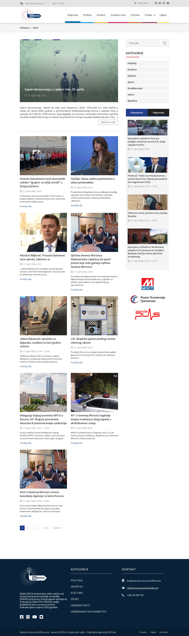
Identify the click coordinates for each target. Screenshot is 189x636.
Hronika (135, 14)
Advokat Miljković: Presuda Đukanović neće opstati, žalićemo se (42, 257)
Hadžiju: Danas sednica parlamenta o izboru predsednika (93, 180)
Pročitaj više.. (26, 206)
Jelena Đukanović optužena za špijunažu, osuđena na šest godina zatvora (40, 342)
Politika (87, 14)
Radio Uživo (143, 3)
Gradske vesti (118, 14)
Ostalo (148, 14)
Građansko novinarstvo (88, 611)
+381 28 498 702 (135, 595)
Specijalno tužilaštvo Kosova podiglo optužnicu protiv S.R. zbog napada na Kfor (146, 141)
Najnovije (72, 14)
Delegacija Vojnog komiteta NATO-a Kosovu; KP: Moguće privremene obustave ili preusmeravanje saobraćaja (43, 419)
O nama (143, 632)
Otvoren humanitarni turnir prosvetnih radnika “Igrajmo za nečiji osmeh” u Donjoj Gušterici (42, 182)
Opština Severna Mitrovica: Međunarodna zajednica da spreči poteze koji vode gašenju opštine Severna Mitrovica (91, 261)
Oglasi (163, 14)
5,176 (45, 527)
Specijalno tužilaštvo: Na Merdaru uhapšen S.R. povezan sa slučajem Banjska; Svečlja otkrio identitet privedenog (146, 251)
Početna (26, 27)
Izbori (131, 94)
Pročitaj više (108, 122)
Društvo (100, 14)
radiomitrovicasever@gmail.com (142, 588)
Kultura (132, 75)
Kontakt (163, 632)
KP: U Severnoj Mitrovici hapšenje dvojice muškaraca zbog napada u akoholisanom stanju (91, 419)
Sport (131, 82)
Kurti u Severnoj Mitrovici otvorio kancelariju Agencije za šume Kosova (41, 494)
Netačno (132, 100)
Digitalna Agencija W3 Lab (101, 632)
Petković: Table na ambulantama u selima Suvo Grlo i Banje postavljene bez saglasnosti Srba (147, 179)
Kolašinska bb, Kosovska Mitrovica (144, 580)
